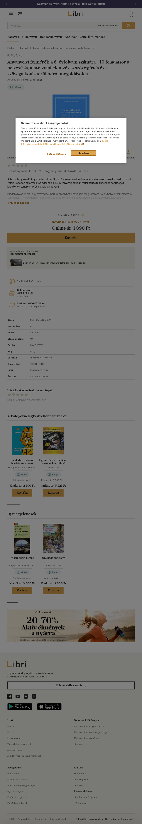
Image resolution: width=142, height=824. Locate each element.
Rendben (83, 153)
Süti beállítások (56, 153)
